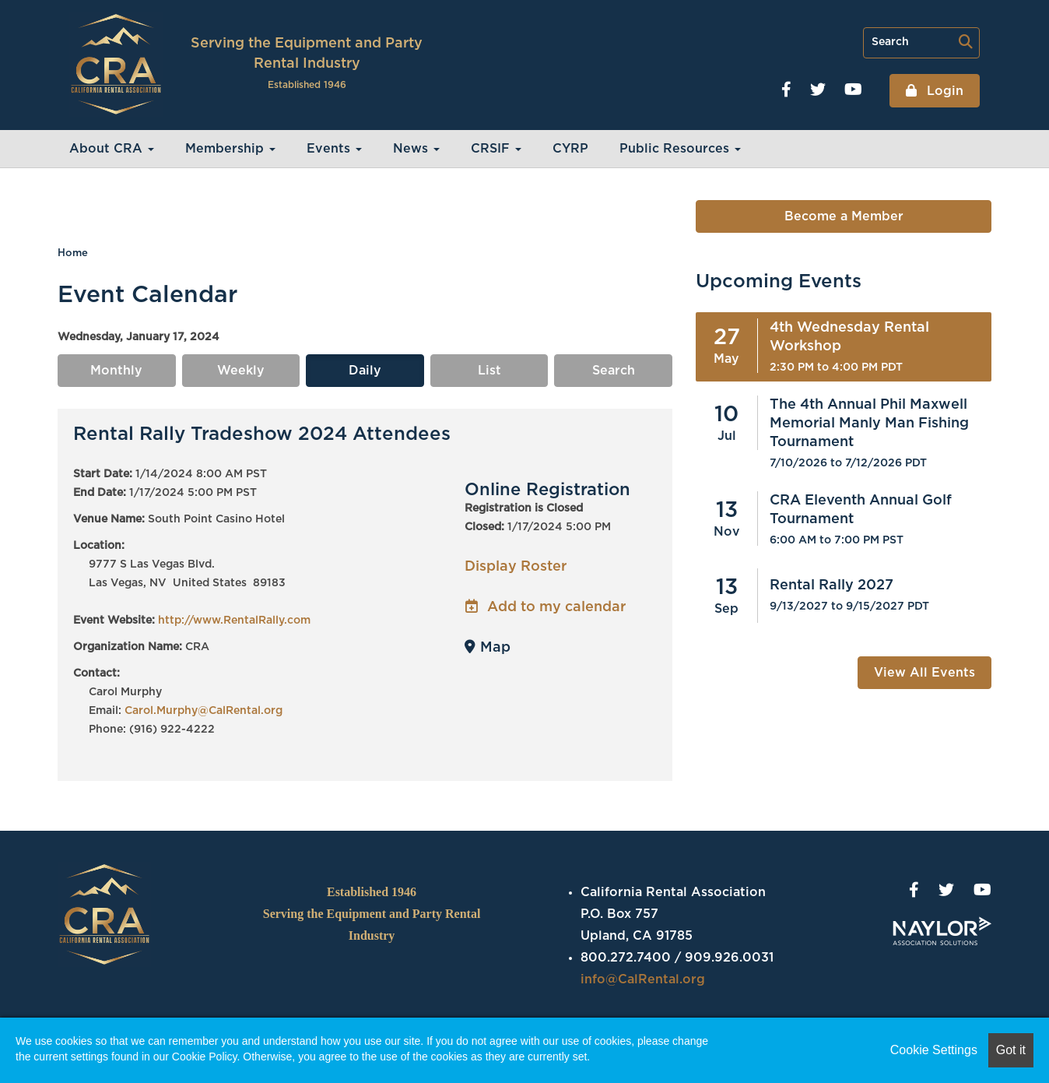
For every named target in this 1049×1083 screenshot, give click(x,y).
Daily (365, 370)
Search (613, 370)
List (489, 370)
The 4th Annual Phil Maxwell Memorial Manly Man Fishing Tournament (869, 423)
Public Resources (680, 148)
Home (73, 253)
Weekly (241, 370)
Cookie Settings (933, 1050)
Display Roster (516, 567)
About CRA (111, 148)
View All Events (924, 672)
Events (334, 148)
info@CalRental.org (643, 979)
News (416, 148)
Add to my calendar (545, 607)
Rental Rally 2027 (831, 585)
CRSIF (496, 148)
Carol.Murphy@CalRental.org (203, 710)
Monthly (116, 370)
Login (943, 91)
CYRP (570, 148)
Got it (1011, 1050)
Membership (230, 148)
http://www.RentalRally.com (234, 620)
